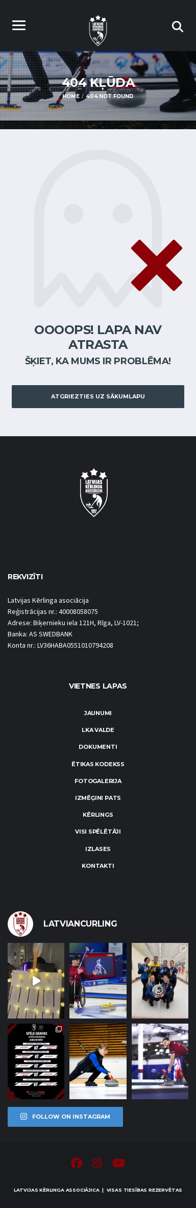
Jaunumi (98, 713)
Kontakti (98, 865)
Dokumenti (98, 746)
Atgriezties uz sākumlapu (98, 396)
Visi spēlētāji (98, 831)
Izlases (98, 848)
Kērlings (98, 814)
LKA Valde (98, 729)
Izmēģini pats (98, 797)
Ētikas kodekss (98, 764)
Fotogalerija (98, 781)
